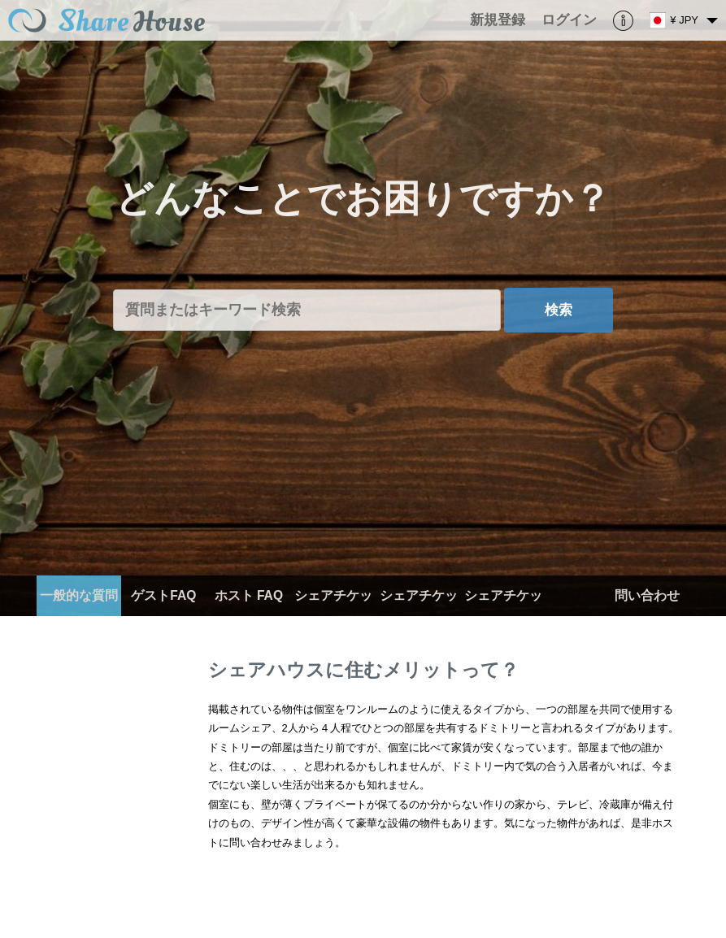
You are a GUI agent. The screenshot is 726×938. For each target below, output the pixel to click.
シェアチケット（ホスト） (419, 615)
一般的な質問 (79, 595)
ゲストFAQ (163, 595)
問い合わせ (647, 595)
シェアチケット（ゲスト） (503, 615)
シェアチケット (333, 615)
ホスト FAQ (249, 595)
